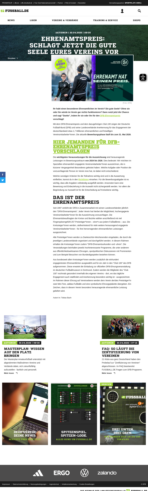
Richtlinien (83, 179)
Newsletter (82, 3)
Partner (60, 3)
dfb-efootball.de (26, 3)
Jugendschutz (54, 484)
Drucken (13, 58)
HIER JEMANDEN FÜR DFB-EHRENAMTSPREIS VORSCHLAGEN (86, 147)
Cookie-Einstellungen (86, 484)
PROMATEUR (7, 3)
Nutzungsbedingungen (38, 484)
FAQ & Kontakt (70, 3)
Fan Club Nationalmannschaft (45, 3)
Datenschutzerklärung (20, 484)
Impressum (6, 484)
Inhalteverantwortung (69, 484)
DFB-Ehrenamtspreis (110, 115)
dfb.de (16, 3)
